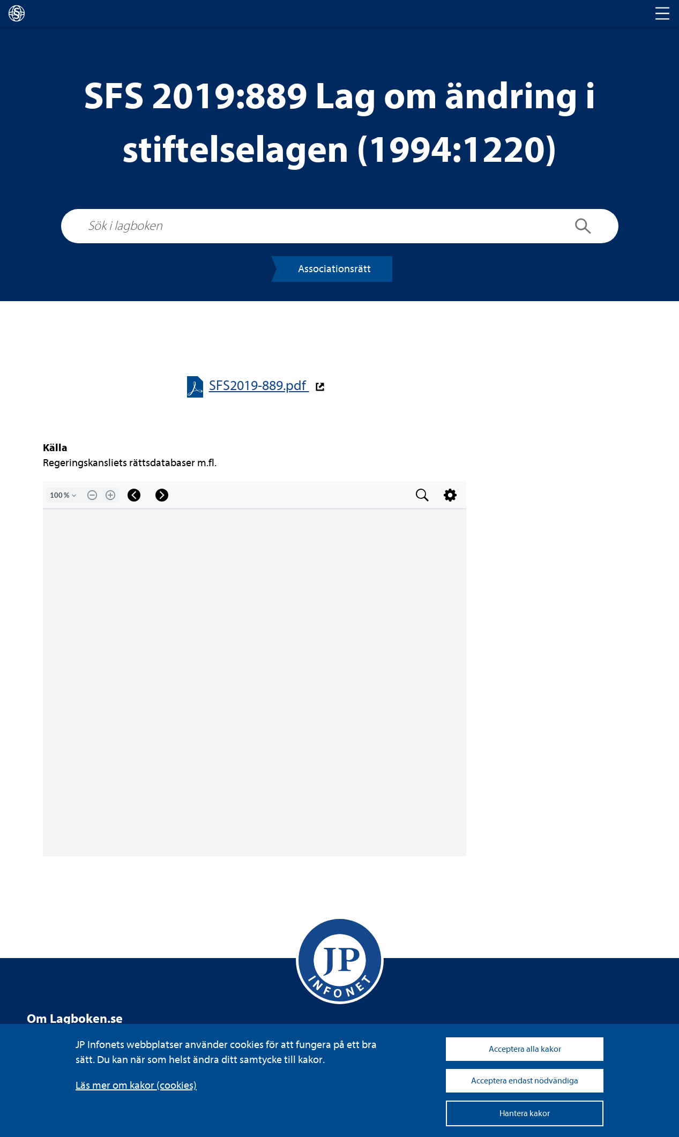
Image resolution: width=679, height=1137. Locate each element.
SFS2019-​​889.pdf (259, 385)
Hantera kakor (524, 1113)
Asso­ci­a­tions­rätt (334, 269)
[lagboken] (16, 13)
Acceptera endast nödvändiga (524, 1081)
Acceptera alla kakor (525, 1049)
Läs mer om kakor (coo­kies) (136, 1085)
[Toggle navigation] (662, 13)
